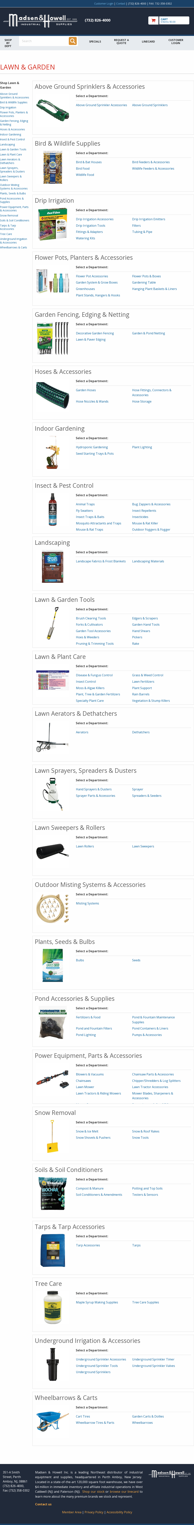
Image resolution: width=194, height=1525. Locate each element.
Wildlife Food (85, 175)
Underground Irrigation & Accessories (13, 240)
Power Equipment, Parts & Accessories (14, 208)
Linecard (148, 41)
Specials (95, 41)
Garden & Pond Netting (148, 333)
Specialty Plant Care (90, 701)
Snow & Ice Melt (87, 1131)
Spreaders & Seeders (146, 796)
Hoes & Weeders (87, 637)
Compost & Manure (90, 1188)
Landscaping (7, 144)
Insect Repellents (144, 511)
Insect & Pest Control (12, 139)
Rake (135, 644)
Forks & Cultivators (89, 624)
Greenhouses (85, 289)
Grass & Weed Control (147, 675)
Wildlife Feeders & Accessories (153, 168)
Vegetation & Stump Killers (151, 701)
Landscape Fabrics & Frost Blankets (101, 561)
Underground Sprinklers (93, 1372)
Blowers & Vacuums (90, 1074)
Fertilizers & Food (88, 1017)
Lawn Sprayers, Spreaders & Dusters (12, 169)
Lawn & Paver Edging (91, 339)
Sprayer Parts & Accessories (95, 796)
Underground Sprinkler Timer (153, 1359)
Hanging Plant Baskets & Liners (154, 289)
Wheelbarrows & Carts (13, 247)
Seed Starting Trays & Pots (95, 453)
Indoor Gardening (10, 134)
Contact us (43, 1504)
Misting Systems (87, 903)
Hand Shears (141, 631)
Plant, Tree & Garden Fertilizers (98, 694)
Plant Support (142, 688)
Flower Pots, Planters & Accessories (14, 114)
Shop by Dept (8, 43)
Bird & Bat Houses (89, 162)
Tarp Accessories (88, 1245)
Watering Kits (85, 238)
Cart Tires (83, 1416)
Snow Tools (140, 1137)
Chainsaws (83, 1081)
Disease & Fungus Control (94, 675)
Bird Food (82, 168)
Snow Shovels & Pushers (93, 1137)
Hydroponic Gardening (92, 447)
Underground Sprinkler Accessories (101, 1359)
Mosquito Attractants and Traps (98, 523)
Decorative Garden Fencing (95, 333)
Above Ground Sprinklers (150, 105)
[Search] (73, 41)
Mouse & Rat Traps (89, 529)
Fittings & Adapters (89, 232)
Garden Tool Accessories (93, 631)
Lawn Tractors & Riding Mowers (98, 1093)
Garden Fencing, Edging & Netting (14, 122)
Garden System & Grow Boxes (97, 282)
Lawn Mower (85, 1087)
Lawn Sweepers (143, 846)
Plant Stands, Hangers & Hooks (98, 295)
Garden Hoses (86, 390)
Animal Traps (85, 504)
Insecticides (140, 517)
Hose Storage (142, 401)
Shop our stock (93, 1491)
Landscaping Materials (148, 561)
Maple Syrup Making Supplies (97, 1302)
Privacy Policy (94, 1512)
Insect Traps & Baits (90, 517)
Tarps (136, 1245)
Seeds (136, 960)
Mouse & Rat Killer (145, 523)
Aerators (82, 732)
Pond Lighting (86, 1035)
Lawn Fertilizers (143, 681)
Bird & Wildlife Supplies (13, 102)
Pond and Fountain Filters (94, 1028)
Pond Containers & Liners (150, 1028)
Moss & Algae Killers (90, 688)
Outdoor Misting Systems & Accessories (14, 186)
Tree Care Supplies (145, 1302)
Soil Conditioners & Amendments (99, 1195)
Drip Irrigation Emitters (148, 219)
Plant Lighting (142, 447)
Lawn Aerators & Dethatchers (10, 161)
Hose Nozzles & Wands (92, 401)
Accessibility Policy (119, 1512)
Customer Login (103, 3)
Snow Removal (9, 215)
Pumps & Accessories (147, 1035)
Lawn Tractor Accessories (150, 1087)
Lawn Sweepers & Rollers (11, 178)
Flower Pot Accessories (92, 276)
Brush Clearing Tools (91, 618)
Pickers (137, 637)
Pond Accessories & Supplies (12, 200)
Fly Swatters (84, 511)
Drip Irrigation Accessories (95, 219)
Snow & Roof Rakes (145, 1131)
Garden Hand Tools (146, 624)
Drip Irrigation (8, 107)
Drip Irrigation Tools (90, 225)
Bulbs (80, 960)
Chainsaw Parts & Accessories (153, 1074)
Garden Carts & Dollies (148, 1416)
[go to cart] (169, 20)
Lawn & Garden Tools (13, 149)
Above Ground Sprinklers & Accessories (14, 95)
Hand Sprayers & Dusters (94, 789)
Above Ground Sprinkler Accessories (101, 105)
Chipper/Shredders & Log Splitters (156, 1081)
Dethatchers (141, 732)
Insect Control (86, 681)
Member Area (71, 1512)
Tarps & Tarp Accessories (8, 227)
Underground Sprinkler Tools (97, 1366)
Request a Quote (121, 41)
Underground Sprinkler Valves (153, 1366)
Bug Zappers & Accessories (151, 504)
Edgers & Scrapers (145, 618)
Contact (120, 3)
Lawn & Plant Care (11, 154)
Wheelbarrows (142, 1423)
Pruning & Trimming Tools (95, 644)
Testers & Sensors (145, 1195)
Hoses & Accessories (12, 129)
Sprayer (137, 789)
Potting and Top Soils (147, 1188)
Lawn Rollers (85, 846)
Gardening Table (144, 282)
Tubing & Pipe (142, 232)
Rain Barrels (140, 694)
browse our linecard (124, 1491)
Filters (136, 225)
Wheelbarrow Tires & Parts (95, 1423)
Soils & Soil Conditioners (14, 220)
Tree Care (6, 234)
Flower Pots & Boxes (146, 276)
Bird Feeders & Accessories (151, 162)
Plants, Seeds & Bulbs (13, 193)
